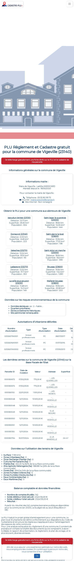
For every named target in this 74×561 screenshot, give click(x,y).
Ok (37, 556)
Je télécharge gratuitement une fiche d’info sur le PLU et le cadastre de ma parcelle (37, 161)
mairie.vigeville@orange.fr (43, 200)
